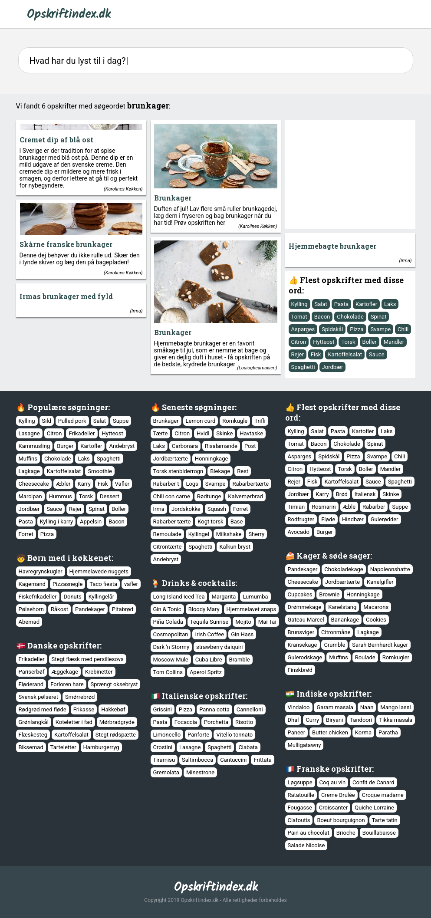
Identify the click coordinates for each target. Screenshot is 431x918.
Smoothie (100, 471)
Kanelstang (342, 607)
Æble (349, 506)
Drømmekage (305, 607)
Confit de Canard (373, 782)
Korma (363, 732)
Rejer (297, 354)
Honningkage (211, 458)
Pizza (356, 329)
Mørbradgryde (117, 722)
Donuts (72, 596)
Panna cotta (214, 709)
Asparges (303, 329)
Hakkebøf (113, 709)
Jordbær (332, 367)
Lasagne (29, 433)
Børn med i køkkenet (69, 558)
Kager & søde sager (333, 555)
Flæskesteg (33, 734)
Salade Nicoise (306, 845)
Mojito (243, 622)
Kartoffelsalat (345, 354)
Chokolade (350, 316)
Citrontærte (167, 546)
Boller (369, 342)
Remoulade (167, 534)
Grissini (162, 709)
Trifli (259, 421)
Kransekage (302, 645)
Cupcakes (300, 594)
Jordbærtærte (170, 458)
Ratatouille (301, 795)
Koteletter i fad (74, 722)
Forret (26, 534)
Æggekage (64, 671)
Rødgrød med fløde (42, 709)
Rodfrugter (301, 519)
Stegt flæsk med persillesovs (88, 659)
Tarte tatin (385, 820)
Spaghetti (303, 367)
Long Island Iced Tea (179, 596)
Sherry (256, 534)
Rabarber (373, 506)
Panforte (198, 734)
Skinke (224, 433)
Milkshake (229, 534)
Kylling (299, 304)
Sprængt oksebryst (114, 684)
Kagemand (32, 584)
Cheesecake (34, 483)
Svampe (381, 329)
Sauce (377, 354)
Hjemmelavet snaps (251, 609)
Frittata (262, 760)
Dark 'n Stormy (171, 647)
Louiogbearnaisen (257, 368)
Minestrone (200, 772)
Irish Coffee (209, 634)
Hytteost (323, 342)
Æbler (63, 483)
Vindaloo (299, 707)
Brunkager (172, 197)
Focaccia (185, 722)
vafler (131, 584)
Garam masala (334, 707)
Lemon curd (201, 421)
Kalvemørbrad (245, 496)
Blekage (220, 471)
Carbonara (185, 446)
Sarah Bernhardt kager (380, 645)
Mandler (394, 342)
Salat (321, 304)
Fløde (328, 519)
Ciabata (247, 747)
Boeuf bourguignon (341, 820)
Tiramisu (164, 760)
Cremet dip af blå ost (56, 139)
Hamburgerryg (101, 747)
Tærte (160, 433)
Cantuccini (233, 760)
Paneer (297, 732)
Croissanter (333, 807)
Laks (390, 304)
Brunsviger (301, 632)
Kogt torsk (210, 521)
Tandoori (361, 720)
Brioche (345, 832)
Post (250, 446)
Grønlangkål (34, 722)
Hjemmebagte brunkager (332, 245)
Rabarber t (166, 483)
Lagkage (29, 471)
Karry (84, 483)
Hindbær (353, 519)
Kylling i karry (56, 521)
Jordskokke (186, 509)
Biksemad (31, 747)
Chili (403, 329)
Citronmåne (335, 632)
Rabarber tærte (172, 521)
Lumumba (255, 596)
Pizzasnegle (67, 584)
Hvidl (203, 433)
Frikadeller (82, 433)
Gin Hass (242, 634)
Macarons (375, 607)
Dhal (293, 720)
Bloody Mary (204, 609)
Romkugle (234, 421)
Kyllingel (198, 534)
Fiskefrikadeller (38, 596)
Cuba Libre (208, 659)
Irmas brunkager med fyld (66, 296)
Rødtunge (209, 496)
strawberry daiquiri (219, 647)
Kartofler (366, 304)
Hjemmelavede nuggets (98, 571)
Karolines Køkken (123, 189)
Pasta (341, 304)
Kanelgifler (380, 582)
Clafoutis (299, 820)
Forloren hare (66, 684)
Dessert (109, 496)
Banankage (345, 619)
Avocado (298, 532)
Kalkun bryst (234, 546)
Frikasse (84, 709)
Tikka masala (395, 720)
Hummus (60, 496)
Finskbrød (300, 670)
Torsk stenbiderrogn (178, 471)
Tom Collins (168, 672)
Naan (367, 707)
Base (236, 521)
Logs (192, 483)
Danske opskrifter (63, 645)
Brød (342, 494)
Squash (216, 509)
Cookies (376, 619)
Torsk (348, 342)
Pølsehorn (31, 609)
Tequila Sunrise (209, 622)
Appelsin (91, 521)
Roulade (365, 657)
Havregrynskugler (41, 571)
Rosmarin (324, 506)
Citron (298, 342)
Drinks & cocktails (198, 583)
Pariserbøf (32, 671)
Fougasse (300, 807)
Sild (46, 421)
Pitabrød (122, 609)
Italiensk (365, 494)
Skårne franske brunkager (66, 244)
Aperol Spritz (206, 672)
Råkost (59, 609)
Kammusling (34, 446)
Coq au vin (332, 782)
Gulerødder (384, 519)
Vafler (122, 483)
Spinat (379, 316)
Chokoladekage (343, 569)
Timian (296, 506)
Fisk (316, 354)
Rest (242, 471)
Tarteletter (63, 747)
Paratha (388, 732)
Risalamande (221, 446)
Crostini (163, 747)
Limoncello (167, 734)
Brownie (329, 594)
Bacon (322, 316)
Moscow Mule (170, 659)
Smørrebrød (80, 697)
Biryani (334, 720)
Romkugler (395, 657)
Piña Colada (168, 622)
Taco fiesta (103, 584)
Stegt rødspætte (115, 734)
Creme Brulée (338, 795)
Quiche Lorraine (374, 807)
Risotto (244, 722)
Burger (65, 446)
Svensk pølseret (38, 697)
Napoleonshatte (390, 569)
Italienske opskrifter (204, 696)
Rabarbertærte (250, 483)
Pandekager (303, 569)
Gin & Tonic (167, 609)
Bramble (239, 659)
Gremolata (166, 772)
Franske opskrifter (334, 768)
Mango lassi (395, 707)
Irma (405, 260)
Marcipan (30, 496)
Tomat (299, 316)
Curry (312, 720)
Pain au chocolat (308, 832)
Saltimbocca (197, 760)
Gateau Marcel (306, 619)
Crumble (334, 645)
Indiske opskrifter (333, 693)
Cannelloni (250, 709)
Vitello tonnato (234, 734)
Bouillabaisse (379, 832)
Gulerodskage (305, 657)
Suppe (120, 421)
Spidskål (332, 329)
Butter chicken (330, 732)
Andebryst (122, 446)
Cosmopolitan (170, 634)
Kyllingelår (102, 596)
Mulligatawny (304, 745)
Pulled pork (72, 421)
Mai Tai (267, 622)
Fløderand (31, 684)
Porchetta (216, 722)
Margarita (223, 596)
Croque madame (383, 795)
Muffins (28, 458)
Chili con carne (171, 496)
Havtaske (251, 433)
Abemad (29, 622)
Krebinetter (99, 671)
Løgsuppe (300, 782)
